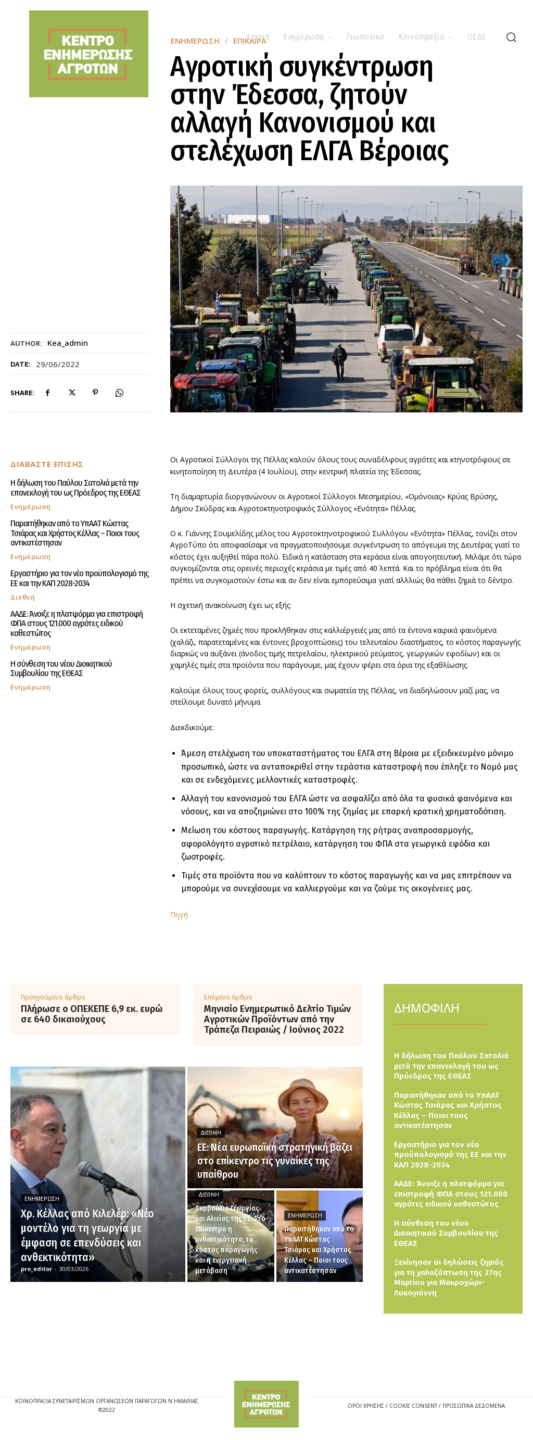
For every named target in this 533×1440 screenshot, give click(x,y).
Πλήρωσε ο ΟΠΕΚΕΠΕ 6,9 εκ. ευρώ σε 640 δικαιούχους (91, 1014)
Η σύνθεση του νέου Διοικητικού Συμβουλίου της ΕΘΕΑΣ (61, 668)
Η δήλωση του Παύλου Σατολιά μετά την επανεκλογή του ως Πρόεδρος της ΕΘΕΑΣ (75, 487)
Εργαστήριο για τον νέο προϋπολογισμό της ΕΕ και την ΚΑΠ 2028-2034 (79, 578)
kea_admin (67, 342)
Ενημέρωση (30, 506)
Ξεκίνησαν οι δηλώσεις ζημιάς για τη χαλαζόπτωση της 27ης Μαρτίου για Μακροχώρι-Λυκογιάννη (449, 1277)
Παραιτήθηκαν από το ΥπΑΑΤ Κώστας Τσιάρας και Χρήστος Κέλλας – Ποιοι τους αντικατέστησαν (74, 533)
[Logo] (266, 1404)
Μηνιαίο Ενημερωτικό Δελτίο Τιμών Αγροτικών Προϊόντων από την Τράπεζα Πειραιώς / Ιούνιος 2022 (277, 1019)
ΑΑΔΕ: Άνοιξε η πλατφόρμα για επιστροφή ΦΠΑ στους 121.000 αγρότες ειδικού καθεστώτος (76, 623)
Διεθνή (22, 596)
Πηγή (179, 914)
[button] (511, 36)
